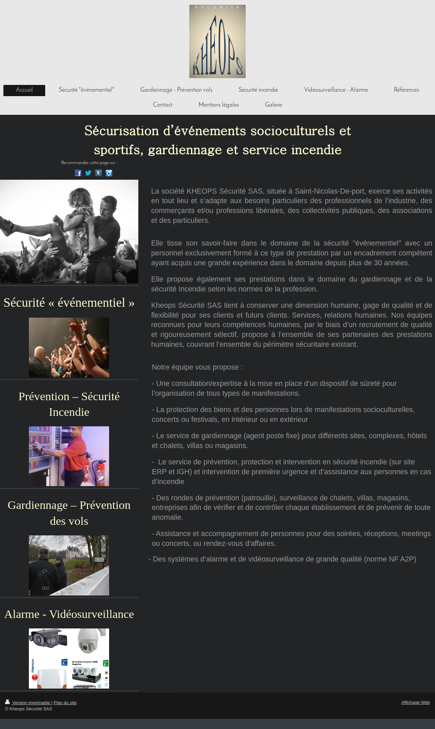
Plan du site (65, 702)
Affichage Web (415, 702)
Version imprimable (28, 702)
